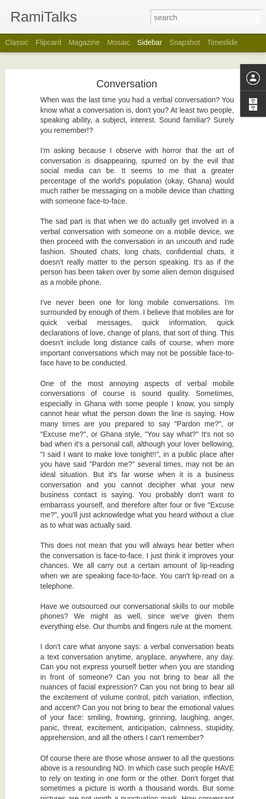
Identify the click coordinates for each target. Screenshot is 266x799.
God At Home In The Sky (59, 644)
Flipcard (48, 42)
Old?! (32, 691)
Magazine (84, 42)
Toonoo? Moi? (44, 784)
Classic (16, 42)
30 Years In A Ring (50, 667)
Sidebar (149, 42)
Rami (217, 726)
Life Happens (43, 714)
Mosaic (118, 42)
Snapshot (184, 42)
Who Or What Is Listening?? (64, 760)
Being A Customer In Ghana (63, 737)
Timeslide (222, 42)
